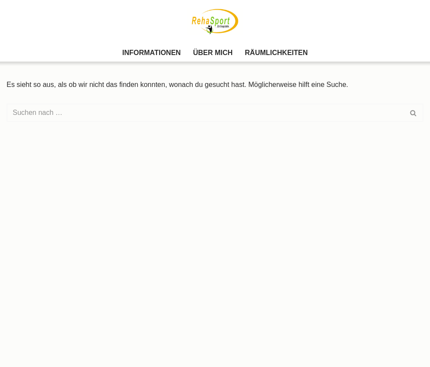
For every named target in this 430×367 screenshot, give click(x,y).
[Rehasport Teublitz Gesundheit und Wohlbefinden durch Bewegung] (215, 21)
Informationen (151, 52)
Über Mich (213, 52)
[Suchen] (205, 113)
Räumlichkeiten (276, 52)
